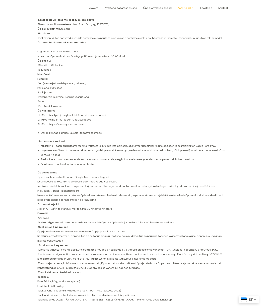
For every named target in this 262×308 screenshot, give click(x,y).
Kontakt (224, 8)
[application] (194, 8)
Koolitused (188, 8)
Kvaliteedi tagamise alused (125, 8)
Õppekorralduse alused (160, 8)
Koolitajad (208, 8)
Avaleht (98, 8)
